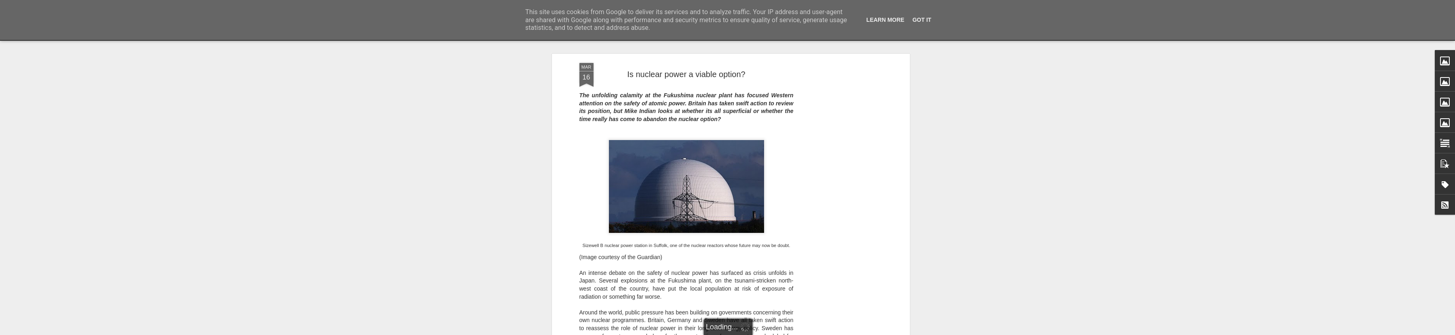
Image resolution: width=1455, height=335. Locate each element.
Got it (921, 20)
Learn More (885, 20)
